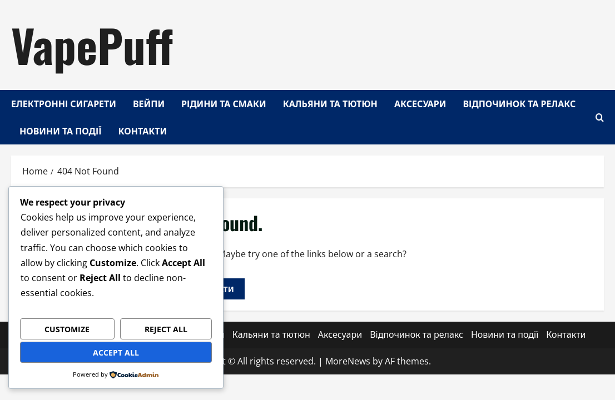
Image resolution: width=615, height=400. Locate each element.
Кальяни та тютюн (330, 103)
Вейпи (149, 103)
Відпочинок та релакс (519, 103)
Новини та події (60, 130)
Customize (67, 329)
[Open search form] (600, 117)
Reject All (166, 329)
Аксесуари (420, 103)
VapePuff (92, 44)
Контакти (142, 130)
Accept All (116, 352)
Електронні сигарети (63, 103)
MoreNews (347, 361)
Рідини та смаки (223, 103)
